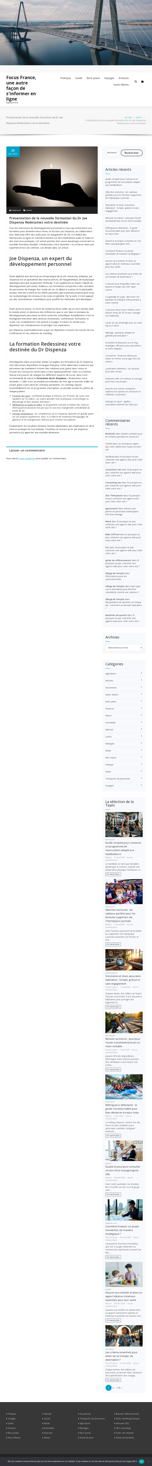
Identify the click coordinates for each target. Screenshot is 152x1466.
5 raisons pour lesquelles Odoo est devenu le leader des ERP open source (122, 286)
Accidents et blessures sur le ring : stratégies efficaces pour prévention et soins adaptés (123, 345)
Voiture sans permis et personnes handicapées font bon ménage (122, 511)
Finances (109, 708)
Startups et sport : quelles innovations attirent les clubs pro (121, 403)
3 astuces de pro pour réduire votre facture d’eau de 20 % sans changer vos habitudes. (123, 312)
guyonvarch (111, 508)
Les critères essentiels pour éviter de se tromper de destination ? (123, 275)
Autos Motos (121, 84)
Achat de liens (87, 1437)
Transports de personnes (117, 778)
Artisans (124, 78)
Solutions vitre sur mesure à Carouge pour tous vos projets (123, 380)
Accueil (128, 117)
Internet (109, 729)
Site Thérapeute (114, 495)
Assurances (111, 687)
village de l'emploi (115, 573)
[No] (148, 1461)
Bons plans (93, 78)
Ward (108, 521)
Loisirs (108, 736)
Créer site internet (125, 1432)
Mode (108, 750)
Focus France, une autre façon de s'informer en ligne (21, 88)
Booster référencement (127, 1413)
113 (118, 1387)
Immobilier (110, 722)
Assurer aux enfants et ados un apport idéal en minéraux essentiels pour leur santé (122, 263)
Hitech (108, 715)
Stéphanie (15, 210)
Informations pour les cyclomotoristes (116, 578)
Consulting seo (113, 482)
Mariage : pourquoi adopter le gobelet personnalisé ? (120, 334)
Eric (107, 547)
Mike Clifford (112, 534)
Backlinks (110, 433)
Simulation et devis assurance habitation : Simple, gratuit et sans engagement (122, 208)
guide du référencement (118, 560)
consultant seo (113, 469)
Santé (78, 78)
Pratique (66, 78)
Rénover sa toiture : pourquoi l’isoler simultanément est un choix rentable (123, 219)
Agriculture (110, 673)
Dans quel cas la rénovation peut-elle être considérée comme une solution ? (122, 589)
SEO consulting (123, 1428)
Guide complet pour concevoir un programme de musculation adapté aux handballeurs (122, 182)
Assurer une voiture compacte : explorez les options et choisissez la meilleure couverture (123, 391)
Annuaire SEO (122, 1423)
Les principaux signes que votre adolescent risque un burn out (123, 446)
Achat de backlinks (125, 1437)
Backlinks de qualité (116, 615)
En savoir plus (113, 874)
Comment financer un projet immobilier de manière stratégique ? (123, 252)
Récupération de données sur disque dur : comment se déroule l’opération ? (123, 605)
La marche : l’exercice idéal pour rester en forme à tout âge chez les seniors (122, 358)
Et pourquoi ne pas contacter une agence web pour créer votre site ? (123, 459)
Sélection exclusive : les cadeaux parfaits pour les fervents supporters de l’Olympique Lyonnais (123, 195)
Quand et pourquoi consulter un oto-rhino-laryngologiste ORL (123, 242)
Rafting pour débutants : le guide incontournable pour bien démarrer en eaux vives (122, 230)
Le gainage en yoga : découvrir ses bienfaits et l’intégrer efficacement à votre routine (123, 299)
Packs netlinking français (128, 1418)
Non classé (110, 757)
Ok (141, 1461)
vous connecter (27, 458)
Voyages (109, 78)
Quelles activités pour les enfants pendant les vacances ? (123, 435)
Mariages (110, 743)
